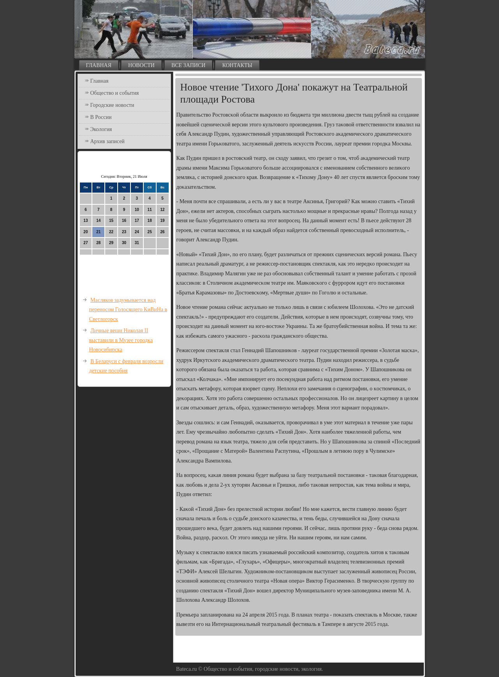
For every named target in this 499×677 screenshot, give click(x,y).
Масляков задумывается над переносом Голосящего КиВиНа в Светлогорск (128, 309)
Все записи (188, 65)
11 (150, 209)
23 (124, 232)
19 (162, 220)
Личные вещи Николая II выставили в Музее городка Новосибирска (121, 340)
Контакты (237, 65)
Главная (99, 65)
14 (98, 220)
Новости (141, 65)
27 (85, 243)
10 (137, 209)
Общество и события (114, 93)
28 (98, 243)
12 (162, 209)
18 (150, 220)
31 (137, 243)
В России (101, 117)
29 (111, 243)
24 (137, 232)
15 (111, 220)
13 (85, 220)
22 (111, 232)
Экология (101, 129)
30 (124, 243)
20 (85, 232)
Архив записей (107, 141)
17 (137, 220)
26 (162, 232)
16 (124, 220)
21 (98, 232)
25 (150, 232)
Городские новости (112, 105)
